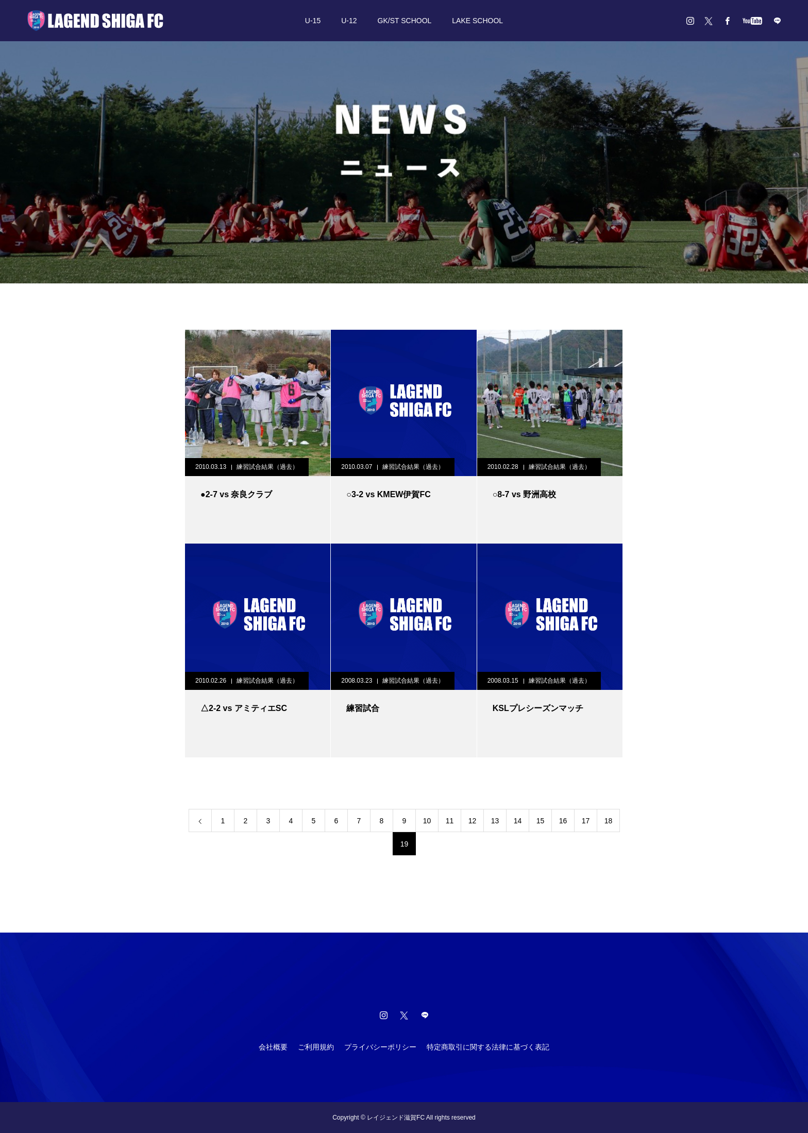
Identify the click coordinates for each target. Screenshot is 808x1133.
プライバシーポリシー (380, 1047)
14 (518, 821)
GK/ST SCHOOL (405, 20)
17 (586, 821)
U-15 (313, 20)
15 (540, 821)
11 (450, 821)
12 (472, 821)
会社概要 (273, 1047)
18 (608, 821)
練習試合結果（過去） (267, 466)
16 (563, 821)
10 (427, 821)
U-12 (349, 20)
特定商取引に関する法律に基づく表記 (488, 1047)
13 (495, 821)
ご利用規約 (316, 1047)
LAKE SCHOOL (477, 20)
